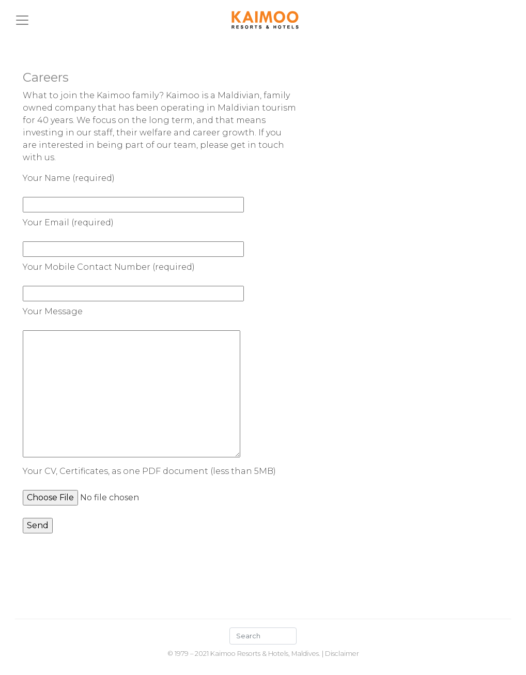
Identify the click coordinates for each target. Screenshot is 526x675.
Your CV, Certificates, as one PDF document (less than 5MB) (149, 484)
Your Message (131, 382)
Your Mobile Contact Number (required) (133, 280)
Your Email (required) (133, 236)
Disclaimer (342, 653)
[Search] (263, 636)
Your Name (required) (133, 191)
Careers (46, 77)
